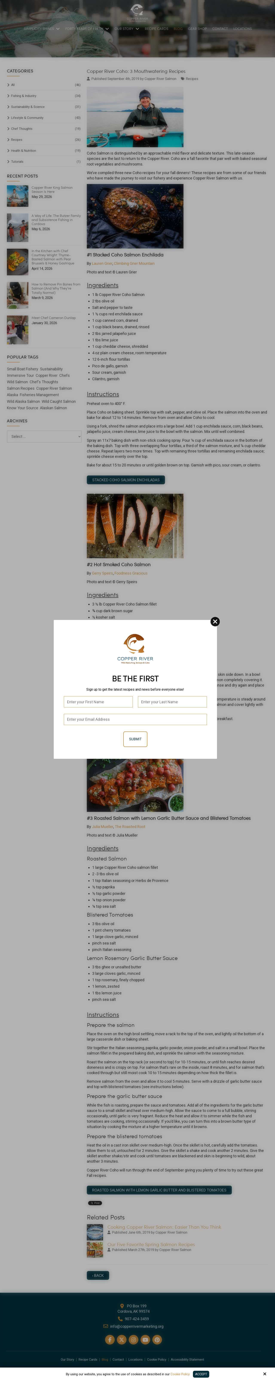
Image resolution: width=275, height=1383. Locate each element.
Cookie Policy (180, 1374)
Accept (201, 1374)
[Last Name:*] (172, 701)
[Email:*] (135, 719)
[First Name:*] (98, 701)
